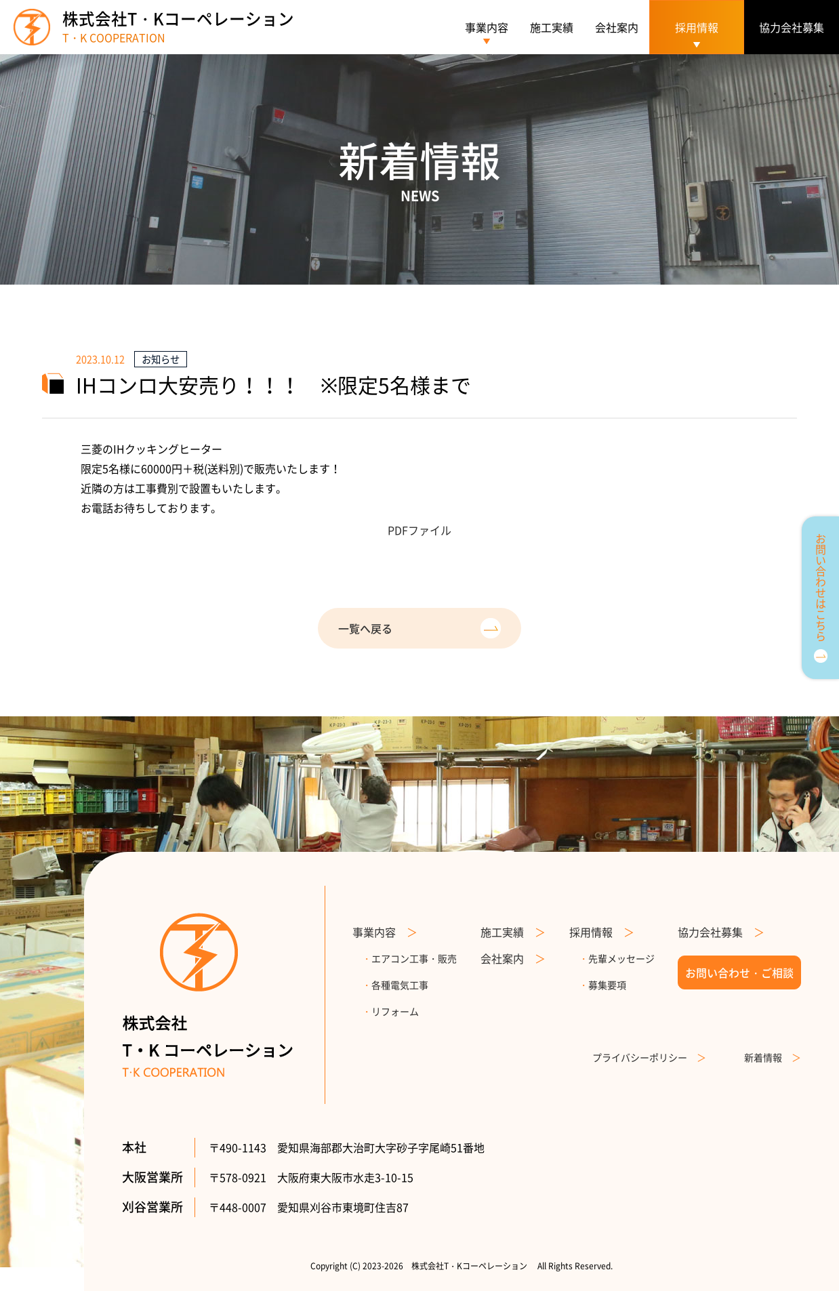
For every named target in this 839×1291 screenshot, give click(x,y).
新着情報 (772, 1057)
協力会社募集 (791, 27)
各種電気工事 (395, 984)
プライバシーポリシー (649, 1057)
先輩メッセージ (617, 958)
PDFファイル (419, 530)
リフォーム (390, 1011)
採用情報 (601, 932)
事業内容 (486, 27)
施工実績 (551, 27)
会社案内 (616, 27)
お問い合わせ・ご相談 (739, 972)
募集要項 (602, 984)
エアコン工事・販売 (409, 958)
